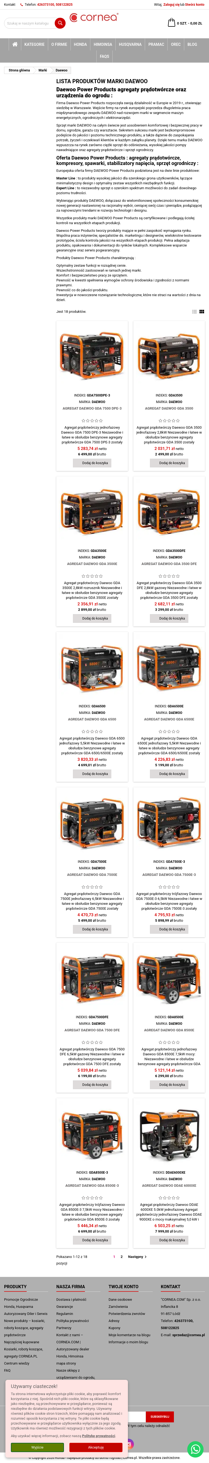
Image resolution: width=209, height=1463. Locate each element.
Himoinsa (103, 44)
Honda (80, 44)
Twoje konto (124, 1286)
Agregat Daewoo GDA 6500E (169, 719)
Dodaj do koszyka (95, 463)
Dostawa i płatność (71, 1299)
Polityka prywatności (72, 1321)
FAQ (7, 1370)
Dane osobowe (120, 1299)
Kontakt (9, 5)
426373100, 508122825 (55, 5)
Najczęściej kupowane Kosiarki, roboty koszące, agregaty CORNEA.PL (23, 1349)
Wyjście (37, 1447)
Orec (176, 44)
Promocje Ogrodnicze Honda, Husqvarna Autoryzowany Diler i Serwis (25, 1306)
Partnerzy (63, 1328)
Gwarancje (64, 1307)
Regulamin (64, 1314)
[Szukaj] (35, 23)
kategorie (34, 44)
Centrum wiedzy (16, 1363)
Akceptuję (96, 1447)
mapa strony (66, 1363)
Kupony (114, 1328)
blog (192, 44)
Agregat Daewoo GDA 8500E (169, 1030)
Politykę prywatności (98, 1436)
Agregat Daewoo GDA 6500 (92, 719)
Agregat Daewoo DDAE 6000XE (169, 1185)
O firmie (59, 44)
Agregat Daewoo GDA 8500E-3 (92, 1185)
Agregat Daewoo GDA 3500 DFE (169, 564)
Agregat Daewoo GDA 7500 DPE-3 (92, 408)
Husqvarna (130, 44)
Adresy (114, 1321)
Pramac (156, 44)
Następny (138, 1256)
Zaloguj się (171, 5)
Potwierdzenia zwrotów (127, 1314)
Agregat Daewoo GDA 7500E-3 (169, 875)
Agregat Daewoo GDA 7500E (92, 875)
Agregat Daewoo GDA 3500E (92, 564)
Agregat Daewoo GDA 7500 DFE (92, 1030)
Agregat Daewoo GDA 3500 (169, 408)
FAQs (104, 56)
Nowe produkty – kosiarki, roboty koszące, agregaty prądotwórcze (24, 1328)
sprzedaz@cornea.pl (188, 1335)
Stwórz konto (194, 5)
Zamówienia (118, 1307)
